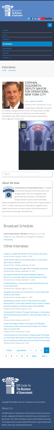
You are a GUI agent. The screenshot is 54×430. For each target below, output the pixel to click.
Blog (5, 35)
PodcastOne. (8, 240)
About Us (7, 57)
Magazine (7, 48)
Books (6, 53)
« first (9, 350)
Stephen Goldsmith (36, 101)
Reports (6, 39)
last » (44, 355)
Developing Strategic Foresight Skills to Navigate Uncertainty (26, 268)
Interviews (7, 44)
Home (5, 30)
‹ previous (21, 350)
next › (35, 355)
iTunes (39, 237)
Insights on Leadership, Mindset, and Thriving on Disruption (25, 254)
